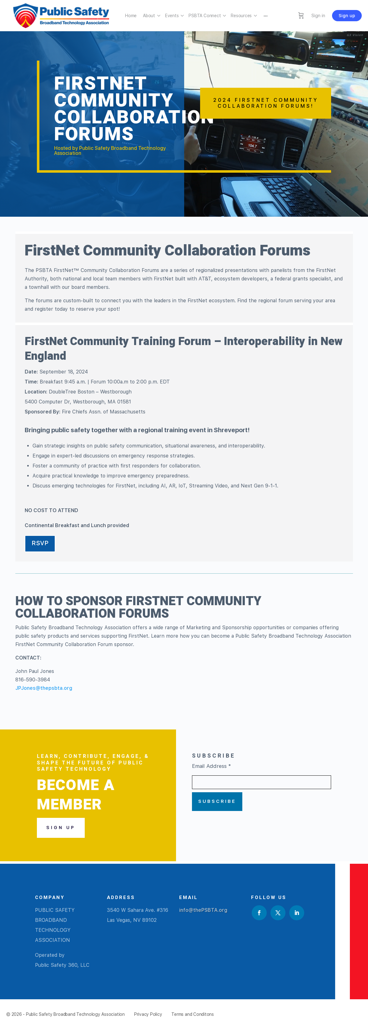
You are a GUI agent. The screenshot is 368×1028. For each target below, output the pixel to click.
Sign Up (60, 827)
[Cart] (301, 15)
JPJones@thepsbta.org (43, 688)
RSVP (40, 543)
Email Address (211, 766)
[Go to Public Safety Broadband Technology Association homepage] (61, 14)
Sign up (347, 15)
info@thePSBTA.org (203, 910)
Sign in (318, 15)
